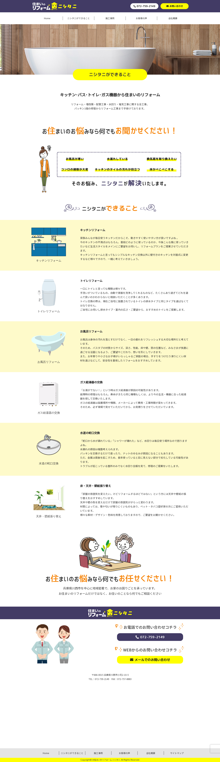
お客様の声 (141, 18)
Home (47, 18)
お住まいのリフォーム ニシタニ (106, 759)
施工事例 (110, 18)
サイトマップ (177, 753)
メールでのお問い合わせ (152, 659)
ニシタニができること (78, 18)
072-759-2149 (152, 637)
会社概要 (172, 18)
